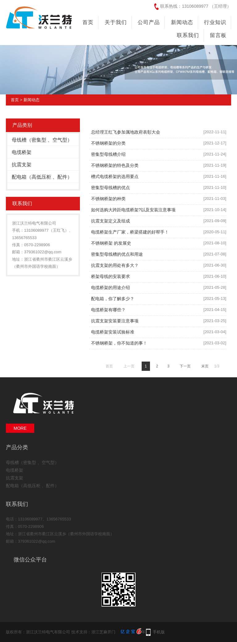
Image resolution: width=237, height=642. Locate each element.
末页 (205, 366)
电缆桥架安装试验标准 (112, 331)
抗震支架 (21, 164)
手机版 (159, 632)
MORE (20, 428)
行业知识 (215, 22)
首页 (88, 22)
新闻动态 (182, 22)
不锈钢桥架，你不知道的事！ (119, 343)
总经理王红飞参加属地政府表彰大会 (125, 132)
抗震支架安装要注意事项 (115, 320)
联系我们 (188, 35)
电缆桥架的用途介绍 (110, 287)
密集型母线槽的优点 (110, 187)
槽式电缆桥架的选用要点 (115, 176)
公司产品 (149, 22)
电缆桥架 (21, 152)
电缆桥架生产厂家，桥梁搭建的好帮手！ (130, 232)
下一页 (185, 366)
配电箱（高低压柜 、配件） (42, 177)
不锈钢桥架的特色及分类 (115, 165)
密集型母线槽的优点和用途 (117, 254)
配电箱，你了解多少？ (112, 298)
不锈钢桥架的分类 (108, 143)
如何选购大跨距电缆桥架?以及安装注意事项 (133, 209)
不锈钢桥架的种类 (108, 198)
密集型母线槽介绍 (108, 154)
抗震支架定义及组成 (110, 220)
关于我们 (116, 22)
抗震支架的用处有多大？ (115, 265)
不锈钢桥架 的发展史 (111, 243)
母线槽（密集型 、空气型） (42, 140)
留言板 (218, 35)
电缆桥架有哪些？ (108, 309)
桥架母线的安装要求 (110, 276)
